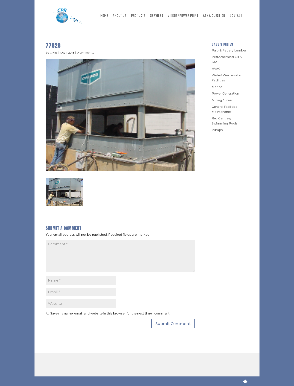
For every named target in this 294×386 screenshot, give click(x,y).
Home (104, 17)
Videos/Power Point (183, 17)
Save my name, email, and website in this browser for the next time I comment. (110, 313)
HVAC (216, 69)
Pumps (217, 130)
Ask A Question (214, 17)
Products (138, 17)
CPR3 (54, 52)
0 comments (85, 52)
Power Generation (225, 93)
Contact (236, 17)
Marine (217, 87)
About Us (119, 17)
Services (156, 17)
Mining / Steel (222, 100)
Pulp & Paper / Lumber (229, 50)
